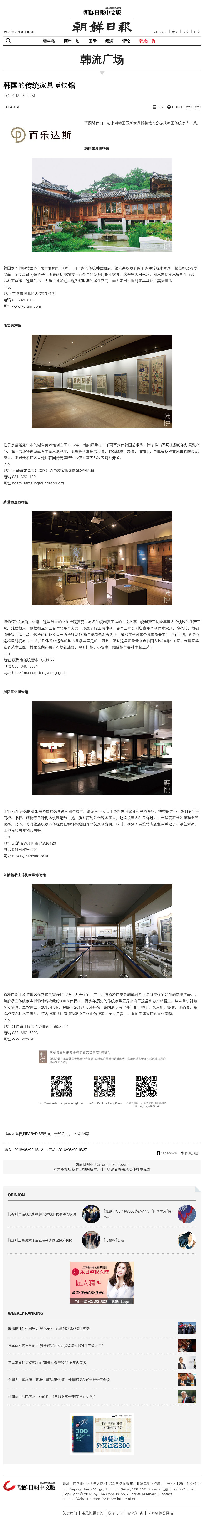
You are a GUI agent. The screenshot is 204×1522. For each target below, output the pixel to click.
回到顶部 (190, 1153)
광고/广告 (135, 1512)
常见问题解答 (92, 1512)
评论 (126, 41)
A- (197, 106)
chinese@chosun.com (81, 1498)
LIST (159, 106)
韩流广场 (147, 41)
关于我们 (69, 1512)
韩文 (175, 32)
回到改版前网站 (160, 1512)
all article (160, 32)
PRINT (174, 106)
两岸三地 (72, 41)
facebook (167, 1153)
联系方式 (115, 1512)
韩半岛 (49, 41)
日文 (197, 32)
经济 (109, 41)
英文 (186, 32)
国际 (92, 41)
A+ (188, 106)
